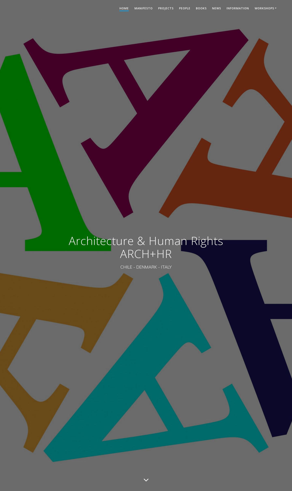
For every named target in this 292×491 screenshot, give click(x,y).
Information (238, 8)
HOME (124, 8)
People (184, 8)
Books (201, 8)
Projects (166, 8)
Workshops (264, 8)
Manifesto (143, 8)
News (216, 8)
